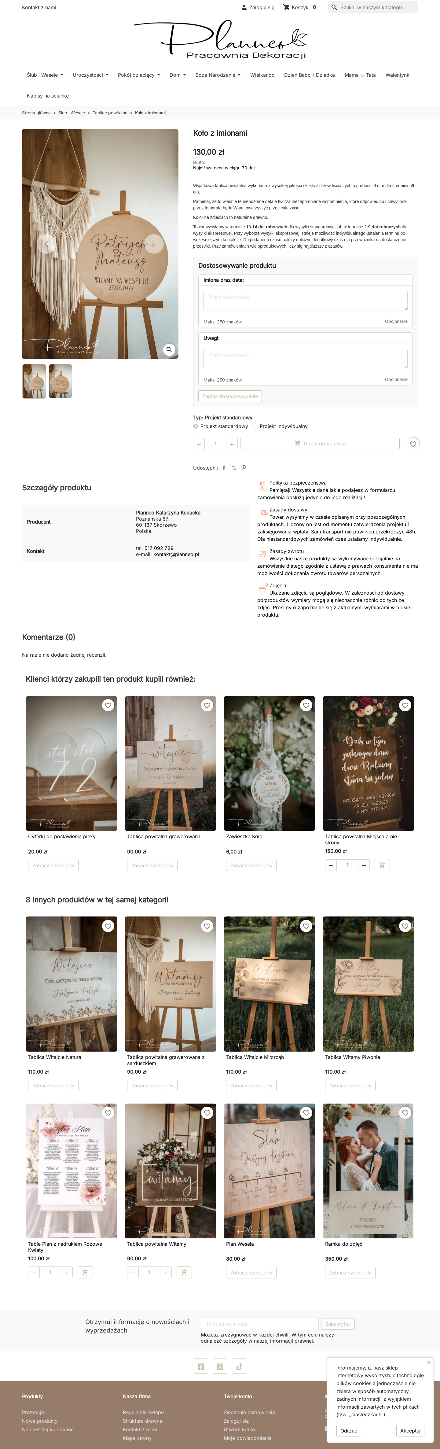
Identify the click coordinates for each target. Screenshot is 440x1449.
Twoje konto (238, 1396)
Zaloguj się (236, 1421)
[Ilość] (215, 443)
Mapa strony (137, 1438)
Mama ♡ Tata (360, 75)
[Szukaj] (373, 7)
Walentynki (398, 75)
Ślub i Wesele (43, 75)
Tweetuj (233, 467)
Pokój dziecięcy (137, 75)
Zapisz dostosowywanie (230, 396)
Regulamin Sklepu (143, 1412)
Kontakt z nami (39, 7)
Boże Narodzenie (216, 75)
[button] (257, 7)
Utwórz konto (239, 1429)
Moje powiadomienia (248, 1438)
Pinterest (243, 467)
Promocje (33, 1412)
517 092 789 (159, 548)
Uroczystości (89, 75)
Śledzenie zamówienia (249, 1412)
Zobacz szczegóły (53, 865)
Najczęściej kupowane (48, 1429)
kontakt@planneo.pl (176, 554)
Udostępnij (224, 467)
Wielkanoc (262, 75)
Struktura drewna (142, 1421)
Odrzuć (348, 1431)
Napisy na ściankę (48, 96)
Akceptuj (410, 1431)
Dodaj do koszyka (320, 443)
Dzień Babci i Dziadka (309, 75)
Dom (176, 75)
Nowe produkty (40, 1421)
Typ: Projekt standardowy (222, 418)
